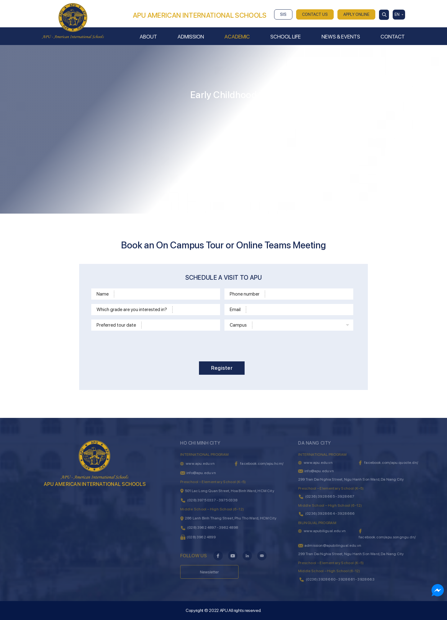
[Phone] (308, 294)
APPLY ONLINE (356, 14)
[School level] (195, 309)
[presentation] (226, 345)
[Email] (298, 309)
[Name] (166, 294)
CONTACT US (315, 14)
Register (222, 368)
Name (103, 294)
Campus (238, 325)
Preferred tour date (116, 325)
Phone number (245, 294)
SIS (283, 14)
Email (235, 309)
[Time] (180, 325)
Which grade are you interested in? (132, 309)
